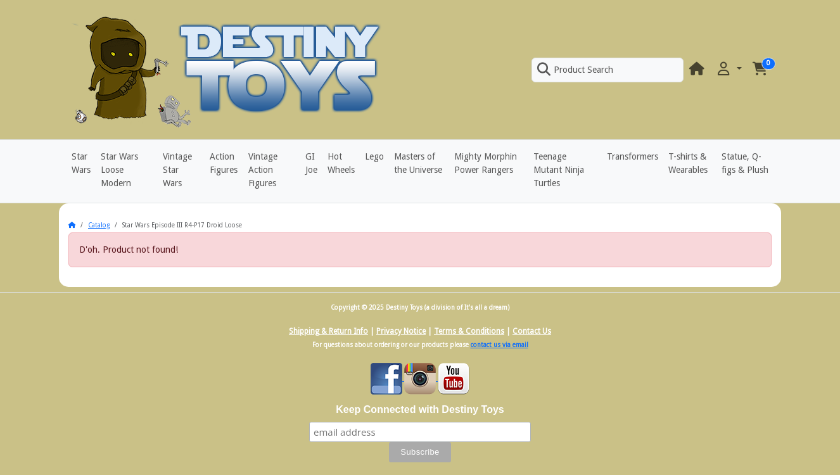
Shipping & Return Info (328, 331)
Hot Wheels (341, 163)
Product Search (575, 70)
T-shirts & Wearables (688, 163)
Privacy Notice (401, 331)
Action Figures (224, 163)
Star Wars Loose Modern (119, 169)
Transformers (632, 156)
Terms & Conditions (469, 331)
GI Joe (311, 163)
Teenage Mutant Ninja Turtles (558, 169)
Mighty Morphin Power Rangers (485, 163)
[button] (728, 69)
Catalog (99, 225)
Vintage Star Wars (177, 169)
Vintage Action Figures (262, 169)
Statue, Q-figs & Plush (745, 163)
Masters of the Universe (418, 163)
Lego (374, 156)
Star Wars (81, 163)
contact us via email (499, 344)
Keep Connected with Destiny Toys (420, 409)
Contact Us (531, 331)
